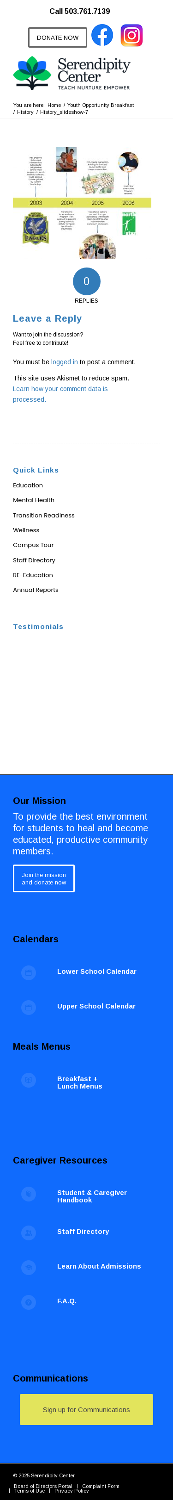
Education (28, 485)
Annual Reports (36, 589)
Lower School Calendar (97, 971)
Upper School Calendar (96, 1006)
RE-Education (33, 575)
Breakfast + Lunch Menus (79, 1082)
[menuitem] (84, 7)
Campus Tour (33, 545)
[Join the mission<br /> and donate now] (44, 878)
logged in (64, 362)
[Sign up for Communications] (86, 1409)
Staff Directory (34, 560)
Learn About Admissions (99, 1266)
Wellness (26, 530)
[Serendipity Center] (72, 73)
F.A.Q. (67, 1301)
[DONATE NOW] (57, 37)
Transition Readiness (44, 515)
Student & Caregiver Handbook (92, 1196)
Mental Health (33, 500)
